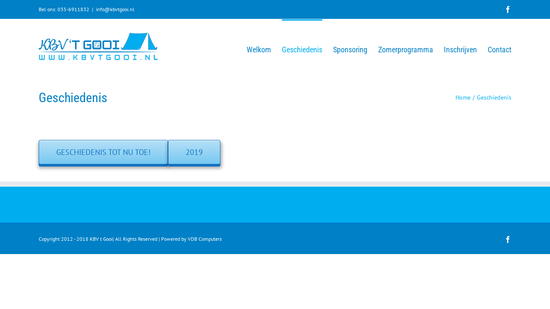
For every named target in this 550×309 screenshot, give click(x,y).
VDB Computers (205, 239)
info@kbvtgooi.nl (115, 9)
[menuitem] (226, 49)
